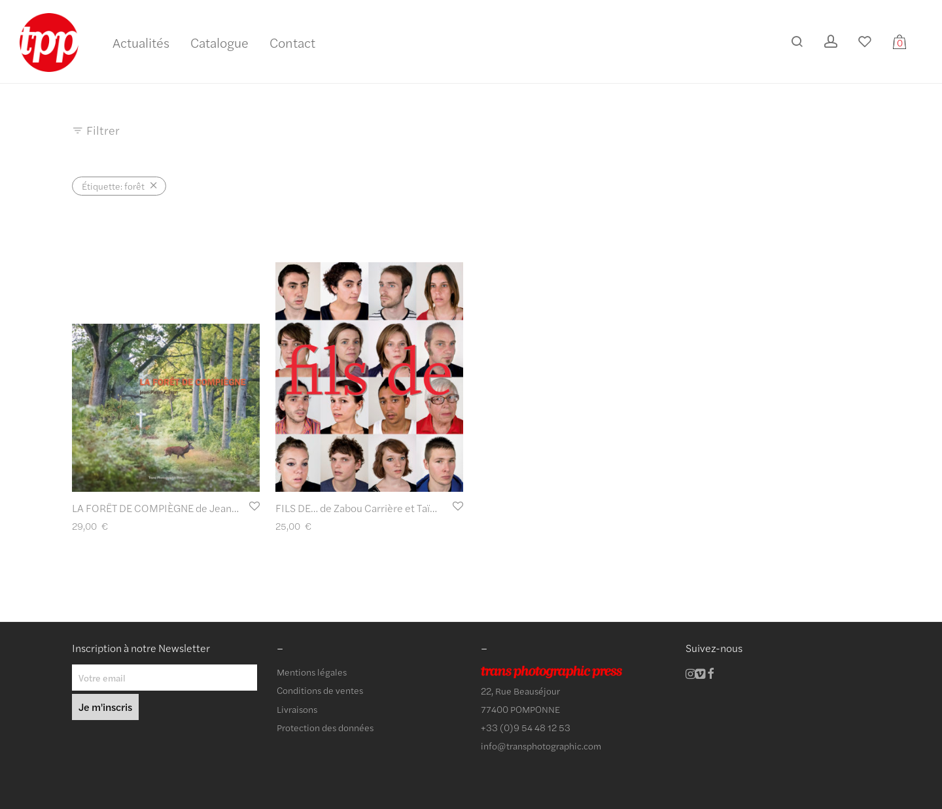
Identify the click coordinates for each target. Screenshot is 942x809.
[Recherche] (797, 41)
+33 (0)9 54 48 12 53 (525, 727)
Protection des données (325, 727)
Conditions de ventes (320, 690)
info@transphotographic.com (541, 745)
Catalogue (219, 42)
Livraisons (297, 708)
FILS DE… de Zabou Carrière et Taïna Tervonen (381, 507)
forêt (113, 185)
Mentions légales (312, 671)
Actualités (141, 42)
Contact (292, 42)
